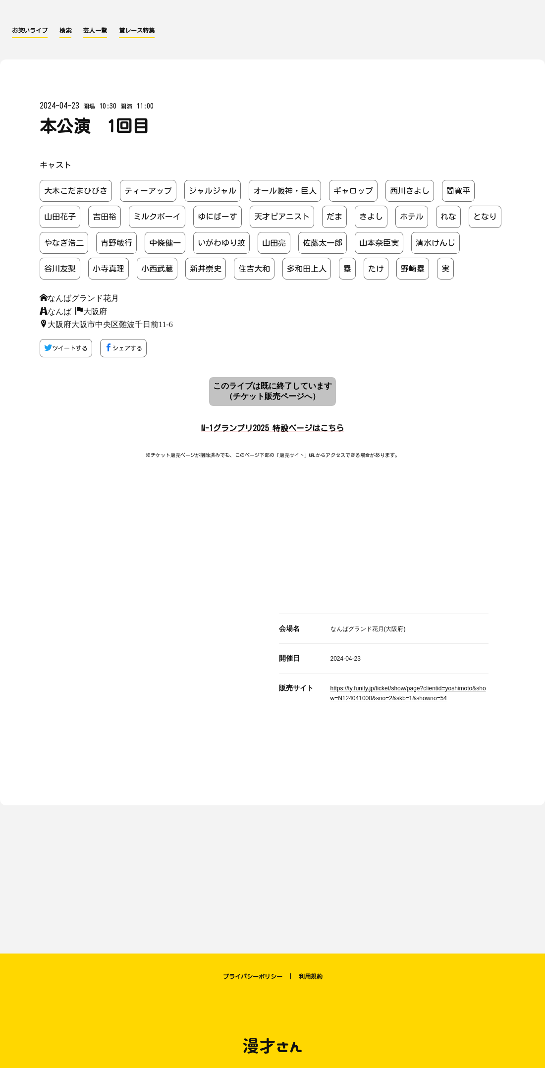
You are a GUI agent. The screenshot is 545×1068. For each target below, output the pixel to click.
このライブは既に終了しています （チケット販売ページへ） (272, 391)
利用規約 (311, 976)
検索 (65, 30)
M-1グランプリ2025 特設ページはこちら (272, 428)
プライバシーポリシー (252, 976)
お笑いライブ (30, 30)
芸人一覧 (95, 30)
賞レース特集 (137, 30)
